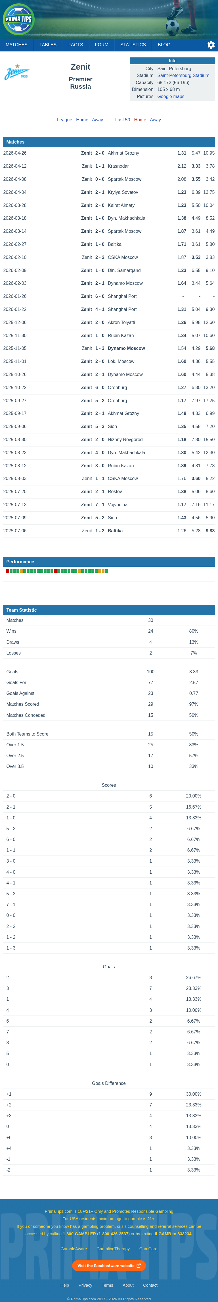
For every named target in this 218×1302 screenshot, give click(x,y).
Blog (164, 44)
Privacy (85, 1285)
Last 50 (122, 119)
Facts (75, 44)
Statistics (133, 44)
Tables (47, 44)
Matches (17, 44)
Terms (107, 1285)
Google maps (170, 96)
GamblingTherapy (113, 1249)
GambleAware (74, 1249)
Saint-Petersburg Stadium (183, 75)
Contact (150, 1285)
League (64, 119)
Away (97, 119)
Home (82, 119)
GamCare (148, 1249)
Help (64, 1285)
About (128, 1285)
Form (101, 44)
